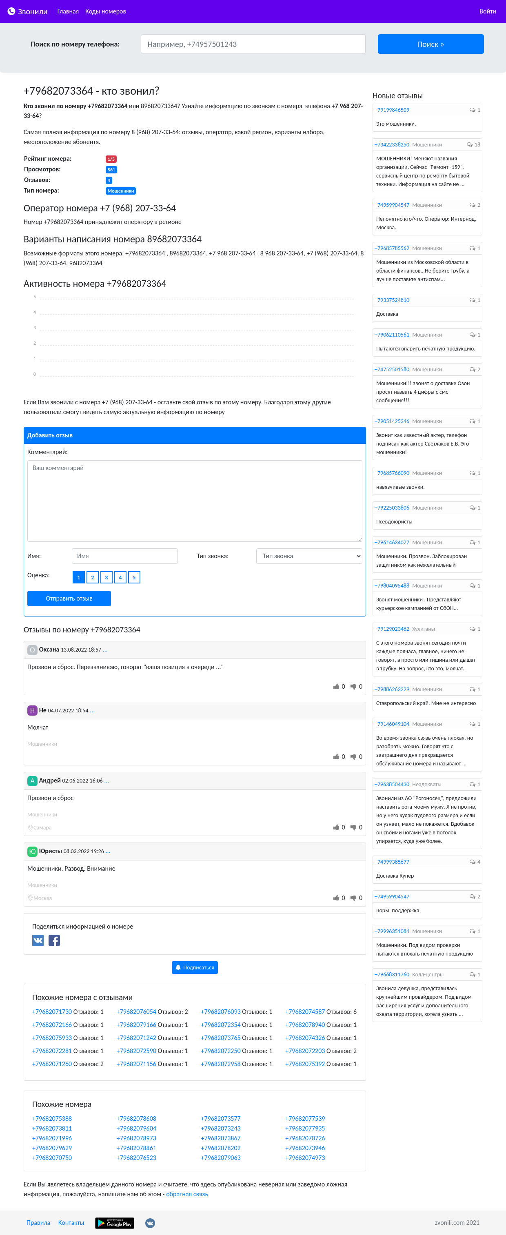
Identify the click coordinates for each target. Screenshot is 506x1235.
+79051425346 (392, 421)
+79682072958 (221, 1064)
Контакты (71, 1222)
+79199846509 (392, 109)
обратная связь (187, 1194)
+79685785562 (392, 248)
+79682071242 (136, 1038)
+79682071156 (136, 1064)
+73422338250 (392, 144)
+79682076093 (221, 1011)
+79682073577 (221, 1118)
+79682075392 (305, 1064)
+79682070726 (305, 1138)
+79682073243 (221, 1128)
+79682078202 (221, 1148)
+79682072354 (221, 1025)
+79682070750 (52, 1158)
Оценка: (38, 575)
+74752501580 (392, 369)
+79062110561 (392, 334)
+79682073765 (221, 1038)
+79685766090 (392, 473)
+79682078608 (136, 1118)
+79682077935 (305, 1128)
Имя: (34, 556)
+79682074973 (305, 1158)
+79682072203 (305, 1051)
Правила (38, 1222)
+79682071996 (52, 1138)
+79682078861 (136, 1148)
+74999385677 (392, 861)
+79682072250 (221, 1051)
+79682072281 (52, 1051)
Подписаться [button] (194, 967)
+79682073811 (52, 1128)
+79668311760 (392, 974)
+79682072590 (136, 1051)
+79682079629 (52, 1148)
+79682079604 (136, 1128)
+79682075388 (52, 1118)
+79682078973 (136, 1138)
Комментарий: (47, 452)
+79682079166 (136, 1025)
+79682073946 (305, 1148)
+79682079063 (221, 1158)
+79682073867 (221, 1138)
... (105, 649)
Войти (487, 11)
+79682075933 (52, 1038)
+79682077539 (305, 1118)
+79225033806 (392, 507)
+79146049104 (392, 724)
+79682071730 (52, 1011)
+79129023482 (392, 628)
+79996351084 (392, 931)
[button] (431, 44)
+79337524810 (392, 300)
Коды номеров (105, 11)
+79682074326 (305, 1038)
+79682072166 (52, 1025)
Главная (68, 11)
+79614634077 (392, 542)
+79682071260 (52, 1064)
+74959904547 (392, 205)
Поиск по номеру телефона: (75, 44)
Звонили (27, 10)
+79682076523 (136, 1158)
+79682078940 (305, 1025)
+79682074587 (305, 1011)
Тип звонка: (213, 556)
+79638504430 (392, 784)
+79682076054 (136, 1011)
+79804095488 (392, 585)
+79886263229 (392, 689)
